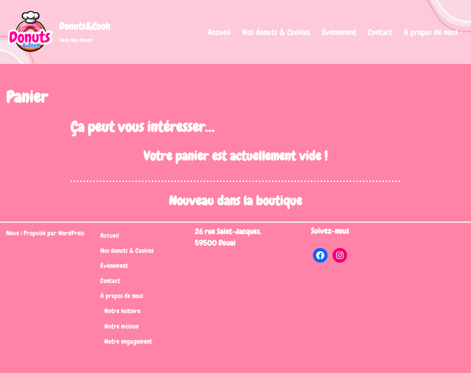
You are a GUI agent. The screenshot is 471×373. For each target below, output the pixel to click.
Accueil (219, 32)
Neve (12, 233)
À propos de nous (121, 296)
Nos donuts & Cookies (276, 32)
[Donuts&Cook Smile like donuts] (58, 32)
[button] (461, 32)
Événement (339, 32)
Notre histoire (122, 311)
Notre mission (121, 326)
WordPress (71, 233)
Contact (380, 32)
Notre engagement (128, 341)
